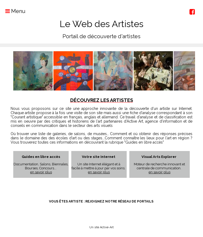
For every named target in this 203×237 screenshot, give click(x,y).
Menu (12, 11)
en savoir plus (41, 172)
